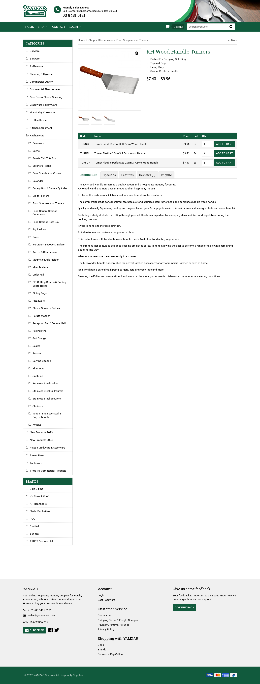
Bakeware (40, 145)
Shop (41, 29)
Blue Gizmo (38, 491)
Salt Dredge (41, 340)
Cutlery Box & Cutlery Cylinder (52, 190)
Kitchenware (106, 42)
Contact (58, 29)
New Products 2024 (43, 442)
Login (73, 29)
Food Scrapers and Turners (133, 42)
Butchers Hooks (44, 168)
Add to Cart (222, 146)
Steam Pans (39, 457)
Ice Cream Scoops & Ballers (51, 246)
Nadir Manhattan (42, 513)
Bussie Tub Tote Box (47, 160)
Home (29, 29)
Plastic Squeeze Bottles (48, 310)
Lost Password (107, 599)
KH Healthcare (40, 122)
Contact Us (105, 615)
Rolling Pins (42, 333)
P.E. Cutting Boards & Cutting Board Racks (51, 286)
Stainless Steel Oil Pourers (50, 393)
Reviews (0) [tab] (148, 177)
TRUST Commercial (43, 543)
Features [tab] (128, 177)
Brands (103, 649)
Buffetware (38, 68)
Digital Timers (43, 198)
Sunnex (36, 536)
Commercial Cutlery (43, 84)
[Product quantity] (205, 146)
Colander (40, 183)
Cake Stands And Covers (49, 175)
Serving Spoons (44, 363)
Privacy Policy (107, 629)
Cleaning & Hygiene (43, 76)
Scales (38, 348)
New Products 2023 (43, 434)
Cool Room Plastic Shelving (48, 99)
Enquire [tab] (167, 177)
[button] (231, 29)
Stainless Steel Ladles (47, 385)
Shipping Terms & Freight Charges (118, 620)
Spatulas (40, 378)
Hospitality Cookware (44, 114)
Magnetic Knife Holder (48, 261)
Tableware (38, 465)
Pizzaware (41, 303)
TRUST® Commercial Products (50, 473)
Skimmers (40, 370)
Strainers (40, 408)
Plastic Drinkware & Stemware (49, 450)
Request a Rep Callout (111, 654)
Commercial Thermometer (47, 91)
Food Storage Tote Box (48, 224)
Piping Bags (42, 295)
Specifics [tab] (110, 177)
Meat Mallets (42, 269)
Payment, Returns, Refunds (114, 624)
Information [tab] (89, 177)
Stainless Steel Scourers (49, 400)
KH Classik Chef (41, 498)
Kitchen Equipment (43, 130)
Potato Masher (43, 318)
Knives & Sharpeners (47, 254)
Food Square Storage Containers (47, 215)
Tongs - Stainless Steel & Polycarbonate (49, 417)
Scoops (39, 355)
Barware (37, 53)
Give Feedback (183, 607)
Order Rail (40, 277)
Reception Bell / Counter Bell (51, 325)
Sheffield (37, 528)
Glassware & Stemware (45, 107)
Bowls (38, 153)
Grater (38, 239)
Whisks (39, 426)
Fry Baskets (41, 231)
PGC (34, 521)
